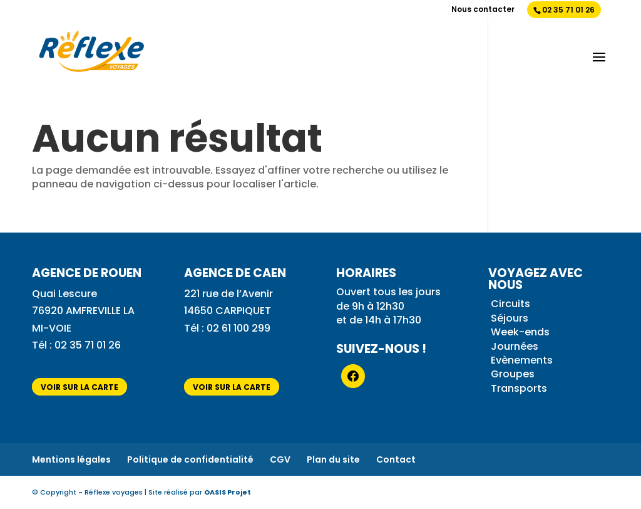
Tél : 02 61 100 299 (227, 328)
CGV (280, 459)
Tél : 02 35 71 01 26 (77, 345)
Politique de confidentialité (190, 459)
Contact (396, 459)
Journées (514, 346)
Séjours (509, 318)
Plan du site (333, 459)
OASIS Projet (227, 492)
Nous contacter (483, 10)
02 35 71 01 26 (568, 9)
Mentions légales (71, 459)
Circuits (510, 303)
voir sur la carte (79, 386)
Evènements (522, 360)
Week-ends (520, 332)
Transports (519, 388)
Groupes (513, 374)
